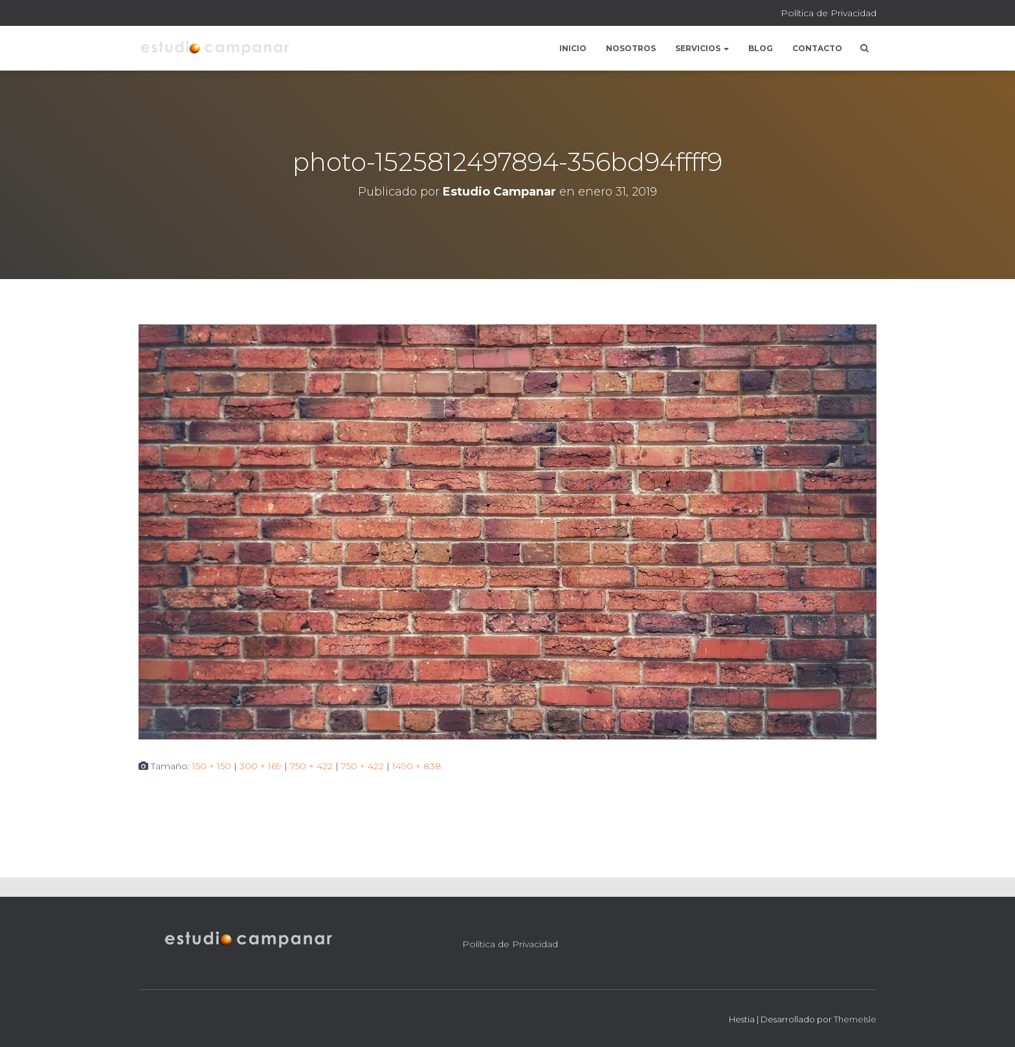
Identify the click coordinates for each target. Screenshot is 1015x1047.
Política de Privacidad (828, 13)
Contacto (817, 48)
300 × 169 (261, 766)
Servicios (702, 48)
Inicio (572, 48)
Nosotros (631, 48)
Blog (760, 48)
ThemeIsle (855, 1019)
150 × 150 (211, 766)
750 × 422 (311, 766)
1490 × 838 (416, 766)
